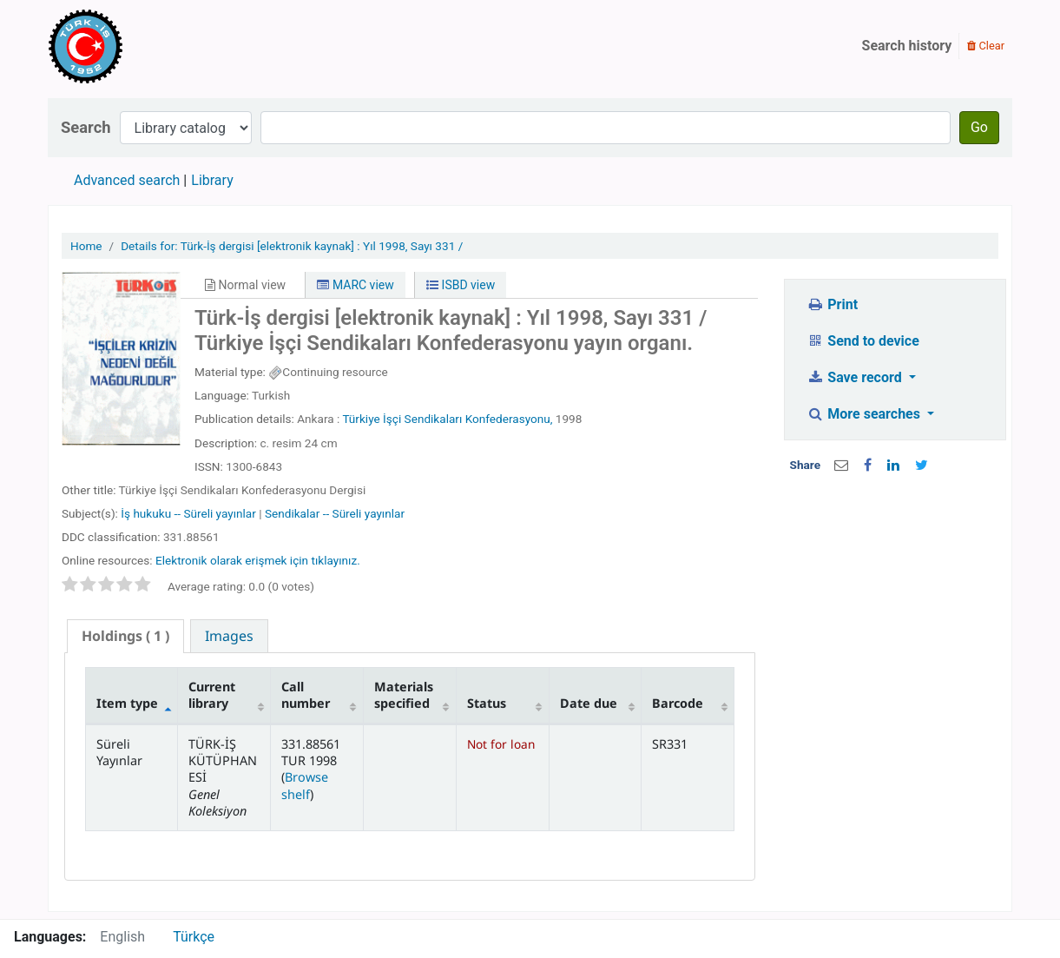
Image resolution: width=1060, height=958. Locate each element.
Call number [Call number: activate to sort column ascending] (305, 694)
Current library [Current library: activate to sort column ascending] (211, 694)
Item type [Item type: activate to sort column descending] (127, 703)
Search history (907, 45)
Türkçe (193, 936)
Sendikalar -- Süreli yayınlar (335, 513)
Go (979, 127)
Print (832, 304)
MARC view (355, 285)
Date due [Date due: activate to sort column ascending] (588, 703)
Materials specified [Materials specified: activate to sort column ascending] (403, 694)
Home (86, 246)
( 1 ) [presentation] (125, 635)
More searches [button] (865, 414)
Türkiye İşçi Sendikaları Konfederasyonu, (447, 419)
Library (212, 180)
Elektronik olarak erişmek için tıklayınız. (257, 560)
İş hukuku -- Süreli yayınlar (188, 513)
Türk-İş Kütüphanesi (135, 46)
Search (86, 127)
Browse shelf (304, 785)
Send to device (863, 341)
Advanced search (127, 180)
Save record (856, 377)
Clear (985, 45)
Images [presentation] (229, 635)
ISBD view (460, 285)
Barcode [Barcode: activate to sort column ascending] (677, 703)
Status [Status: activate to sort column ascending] (486, 703)
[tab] (125, 636)
